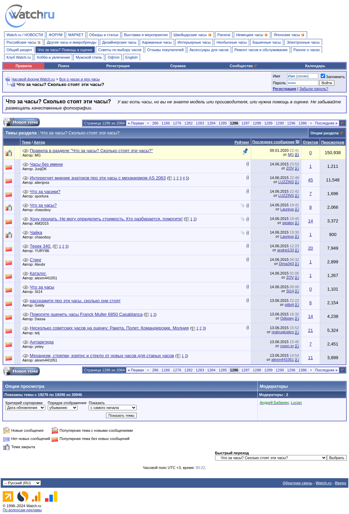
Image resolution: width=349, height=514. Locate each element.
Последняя (326, 123)
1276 (177, 123)
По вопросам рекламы (22, 510)
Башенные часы (267, 42)
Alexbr (42, 264)
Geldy (41, 305)
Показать (97, 403)
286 (155, 123)
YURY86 (44, 251)
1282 (188, 123)
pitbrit (289, 305)
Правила (24, 66)
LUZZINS (286, 182)
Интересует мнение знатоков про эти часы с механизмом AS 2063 (98, 177)
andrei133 (285, 250)
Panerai (223, 35)
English (131, 57)
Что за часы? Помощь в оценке (65, 50)
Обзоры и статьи (103, 35)
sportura (43, 196)
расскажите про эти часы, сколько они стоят (75, 300)
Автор (39, 142)
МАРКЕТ (75, 35)
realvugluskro (283, 332)
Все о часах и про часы (79, 79)
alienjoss (44, 182)
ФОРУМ (55, 35)
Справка (178, 66)
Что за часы (42, 287)
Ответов (310, 142)
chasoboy (44, 210)
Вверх (340, 483)
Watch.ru (324, 483)
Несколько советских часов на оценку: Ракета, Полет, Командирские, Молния (109, 328)
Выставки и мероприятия (146, 35)
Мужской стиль (89, 57)
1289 (268, 123)
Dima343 (286, 264)
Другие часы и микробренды (71, 42)
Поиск (63, 66)
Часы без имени (46, 164)
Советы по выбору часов (119, 50)
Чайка (36, 232)
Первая (136, 123)
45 (310, 179)
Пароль (279, 83)
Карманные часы (157, 42)
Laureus (287, 209)
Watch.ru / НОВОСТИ (24, 35)
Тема (26, 142)
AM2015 (43, 223)
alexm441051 (48, 278)
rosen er (287, 346)
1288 (257, 123)
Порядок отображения (67, 403)
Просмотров (332, 142)
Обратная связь (297, 483)
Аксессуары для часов (209, 50)
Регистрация (118, 66)
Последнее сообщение (274, 142)
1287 (245, 123)
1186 (166, 123)
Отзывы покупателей (165, 50)
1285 (222, 123)
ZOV (290, 168)
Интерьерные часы (194, 42)
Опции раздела (324, 133)
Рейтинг (241, 142)
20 (310, 248)
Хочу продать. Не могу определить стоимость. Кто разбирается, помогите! (106, 218)
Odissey (287, 318)
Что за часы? (43, 205)
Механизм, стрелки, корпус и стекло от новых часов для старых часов (102, 355)
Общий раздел (19, 50)
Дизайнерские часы (119, 42)
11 (310, 357)
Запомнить (333, 77)
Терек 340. (40, 246)
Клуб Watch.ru (18, 57)
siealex (288, 223)
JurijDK (42, 169)
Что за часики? (45, 191)
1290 (280, 123)
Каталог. (38, 273)
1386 (303, 123)
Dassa (42, 319)
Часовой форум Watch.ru (33, 79)
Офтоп (113, 57)
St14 (40, 292)
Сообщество (244, 66)
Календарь (315, 66)
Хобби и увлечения (53, 57)
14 (310, 220)
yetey (41, 346)
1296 (291, 123)
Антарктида (42, 341)
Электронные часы (303, 42)
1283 (200, 123)
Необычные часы (231, 42)
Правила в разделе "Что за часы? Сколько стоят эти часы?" (91, 150)
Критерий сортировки (24, 403)
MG (39, 155)
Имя (276, 76)
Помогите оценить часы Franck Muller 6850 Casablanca (86, 314)
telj (39, 333)
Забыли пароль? (313, 89)
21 (310, 330)
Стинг (36, 259)
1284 (211, 123)
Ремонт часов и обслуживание (261, 50)
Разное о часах (306, 50)
